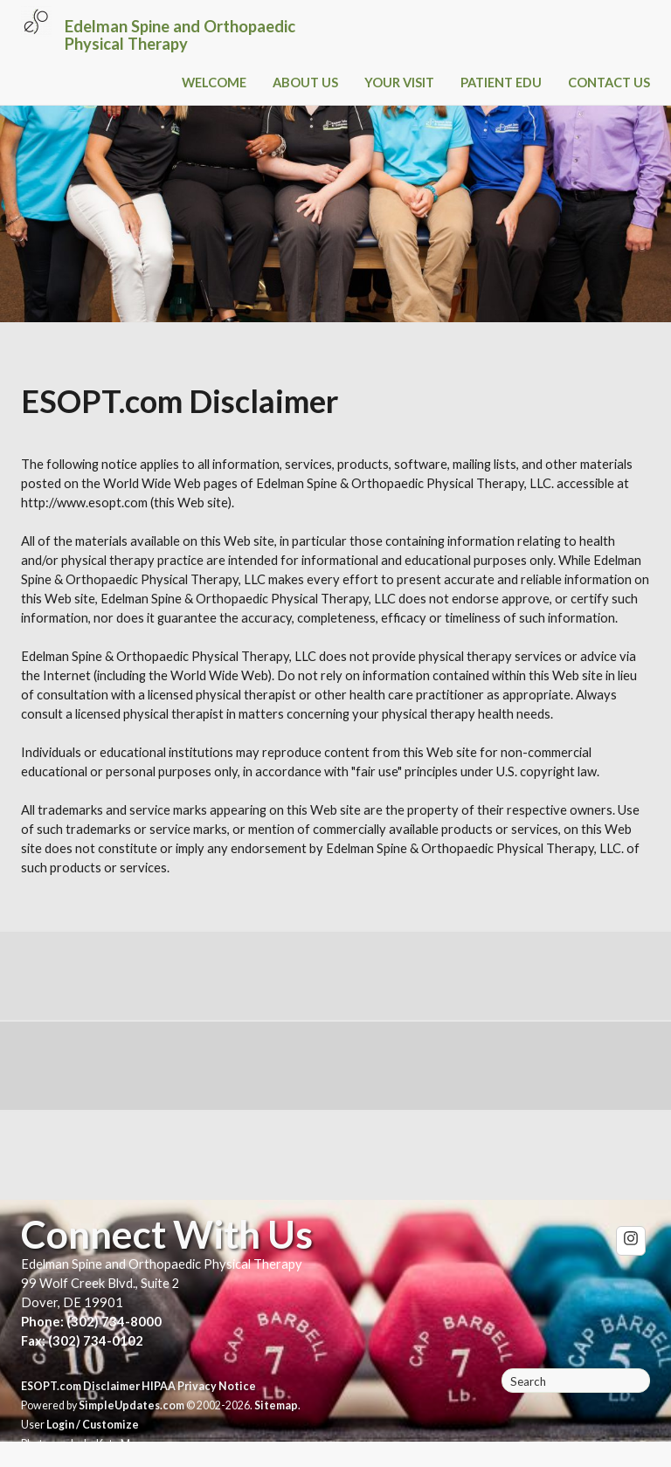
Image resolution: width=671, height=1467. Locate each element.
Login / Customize (92, 1424)
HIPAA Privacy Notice (199, 1386)
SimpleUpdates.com (131, 1405)
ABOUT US (305, 82)
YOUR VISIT (399, 82)
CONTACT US (609, 82)
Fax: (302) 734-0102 (82, 1340)
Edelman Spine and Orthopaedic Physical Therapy (180, 35)
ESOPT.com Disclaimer (80, 1386)
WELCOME (214, 82)
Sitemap (276, 1405)
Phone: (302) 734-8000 (91, 1321)
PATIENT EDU (501, 82)
